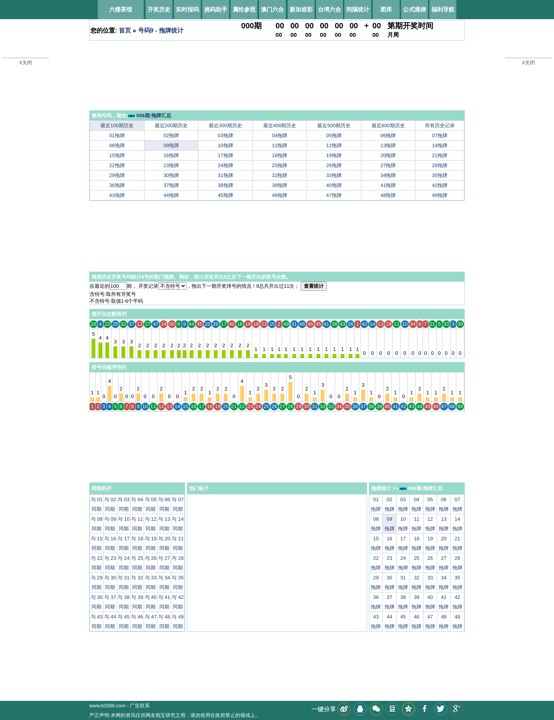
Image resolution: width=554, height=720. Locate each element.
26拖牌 (333, 165)
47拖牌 (333, 195)
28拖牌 (439, 165)
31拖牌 (225, 175)
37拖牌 (171, 185)
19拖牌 (333, 155)
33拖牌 (333, 175)
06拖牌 (388, 135)
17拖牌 (225, 155)
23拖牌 (171, 165)
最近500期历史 (334, 125)
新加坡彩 (301, 9)
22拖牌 (117, 165)
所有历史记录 (440, 125)
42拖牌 (439, 185)
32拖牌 (279, 175)
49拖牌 (439, 195)
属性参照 (244, 9)
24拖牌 (225, 165)
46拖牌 (279, 195)
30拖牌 (171, 175)
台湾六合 (329, 9)
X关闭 (26, 63)
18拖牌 (279, 155)
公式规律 (414, 9)
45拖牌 (225, 195)
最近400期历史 (280, 125)
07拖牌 (439, 135)
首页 (125, 30)
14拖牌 (439, 145)
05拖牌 (333, 135)
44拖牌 (171, 195)
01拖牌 (117, 135)
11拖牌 (279, 145)
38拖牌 (225, 185)
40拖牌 (333, 185)
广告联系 (140, 706)
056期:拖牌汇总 (149, 115)
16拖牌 (171, 155)
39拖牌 (279, 185)
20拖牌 (388, 155)
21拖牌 (439, 155)
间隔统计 (357, 9)
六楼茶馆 (120, 9)
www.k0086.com (107, 706)
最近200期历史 (171, 125)
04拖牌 (279, 135)
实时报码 (187, 9)
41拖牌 (388, 185)
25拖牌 (279, 165)
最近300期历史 (225, 125)
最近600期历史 (388, 125)
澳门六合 (272, 9)
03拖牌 (225, 135)
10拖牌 (225, 145)
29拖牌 (117, 175)
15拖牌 (117, 155)
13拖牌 (388, 145)
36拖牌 (117, 185)
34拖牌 (388, 175)
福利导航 (442, 9)
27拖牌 (388, 165)
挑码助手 (215, 9)
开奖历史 (159, 9)
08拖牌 (117, 145)
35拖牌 (439, 175)
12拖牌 (333, 145)
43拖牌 (117, 195)
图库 (386, 9)
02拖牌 (171, 135)
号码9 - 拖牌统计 (161, 30)
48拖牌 (388, 195)
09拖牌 (171, 145)
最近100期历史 (117, 125)
